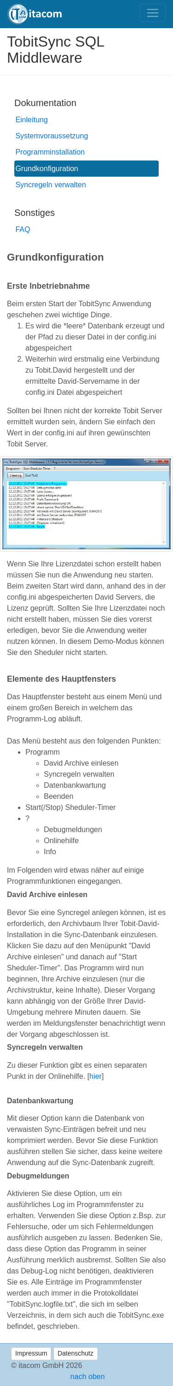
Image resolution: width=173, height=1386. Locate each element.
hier (95, 1076)
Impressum (31, 1353)
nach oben (86, 1376)
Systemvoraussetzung (51, 136)
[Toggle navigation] (153, 13)
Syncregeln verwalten (50, 185)
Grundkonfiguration (46, 169)
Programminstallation (49, 152)
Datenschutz (76, 1353)
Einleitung (31, 120)
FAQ (22, 229)
